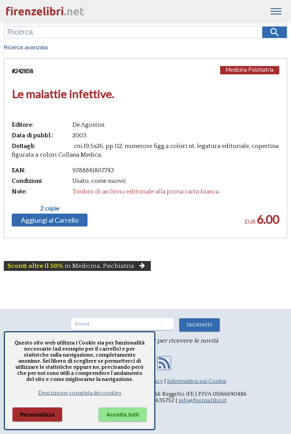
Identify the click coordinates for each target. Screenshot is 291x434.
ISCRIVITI (199, 325)
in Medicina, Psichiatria (77, 266)
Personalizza (37, 414)
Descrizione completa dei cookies (79, 393)
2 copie (49, 208)
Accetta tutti (122, 414)
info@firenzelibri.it (202, 400)
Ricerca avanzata (26, 47)
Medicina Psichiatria (250, 69)
